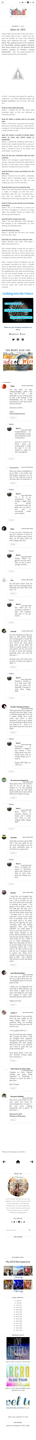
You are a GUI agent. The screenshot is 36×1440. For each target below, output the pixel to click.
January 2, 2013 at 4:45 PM (26, 810)
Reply (13, 418)
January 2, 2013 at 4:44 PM (26, 679)
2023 (18, 1303)
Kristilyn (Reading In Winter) (19, 707)
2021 (17, 1307)
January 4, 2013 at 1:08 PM (28, 892)
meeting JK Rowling (18, 50)
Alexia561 (13, 837)
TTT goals (15, 1084)
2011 (17, 1330)
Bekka (12, 386)
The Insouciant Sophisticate (19, 780)
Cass (11, 580)
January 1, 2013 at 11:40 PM (28, 837)
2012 (17, 1328)
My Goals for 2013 (16, 1114)
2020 (17, 1309)
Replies (11, 424)
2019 (17, 1312)
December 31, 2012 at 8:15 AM (27, 385)
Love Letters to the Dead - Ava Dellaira (18, 1362)
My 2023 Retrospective (18, 1261)
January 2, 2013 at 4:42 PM (26, 495)
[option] (18, 362)
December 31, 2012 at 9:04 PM (27, 708)
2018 (17, 1314)
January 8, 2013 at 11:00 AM (27, 1012)
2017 (17, 1316)
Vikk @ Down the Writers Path (20, 1069)
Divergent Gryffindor (17, 1096)
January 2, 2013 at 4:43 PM (26, 556)
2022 (17, 1305)
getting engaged (20, 45)
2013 (17, 1325)
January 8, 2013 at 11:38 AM (27, 1070)
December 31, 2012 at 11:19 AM (27, 528)
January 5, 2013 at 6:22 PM (28, 974)
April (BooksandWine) (17, 973)
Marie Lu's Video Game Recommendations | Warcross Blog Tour (18, 1389)
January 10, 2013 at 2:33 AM (27, 1098)
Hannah (13, 893)
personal (23, 334)
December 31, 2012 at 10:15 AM (27, 467)
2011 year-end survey (23, 99)
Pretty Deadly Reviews (17, 414)
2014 (17, 1323)
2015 (17, 1321)
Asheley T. (13, 1013)
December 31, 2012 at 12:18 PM (27, 579)
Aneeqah (13, 631)
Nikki (12, 529)
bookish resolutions (8, 101)
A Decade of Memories (18, 366)
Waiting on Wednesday (17, 1116)
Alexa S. (18, 428)
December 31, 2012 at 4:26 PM (27, 631)
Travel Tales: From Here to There (18, 1417)
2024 (18, 1300)
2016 (17, 1318)
